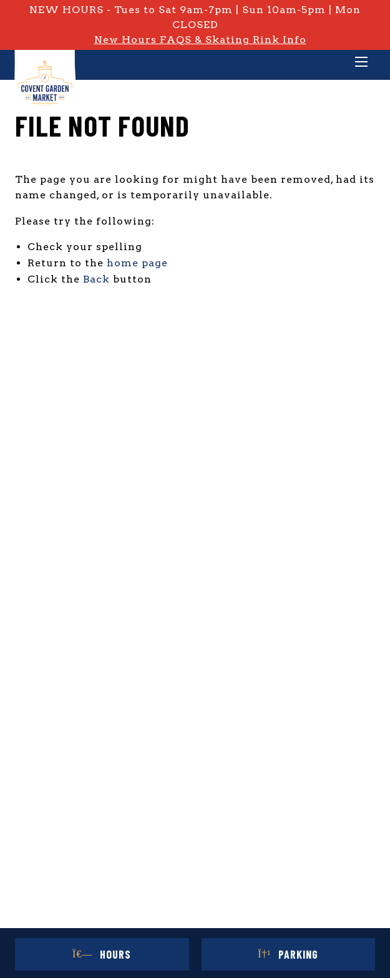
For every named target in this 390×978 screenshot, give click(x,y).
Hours (101, 954)
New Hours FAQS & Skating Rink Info (200, 40)
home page (137, 263)
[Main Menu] (361, 63)
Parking (288, 954)
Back (96, 279)
